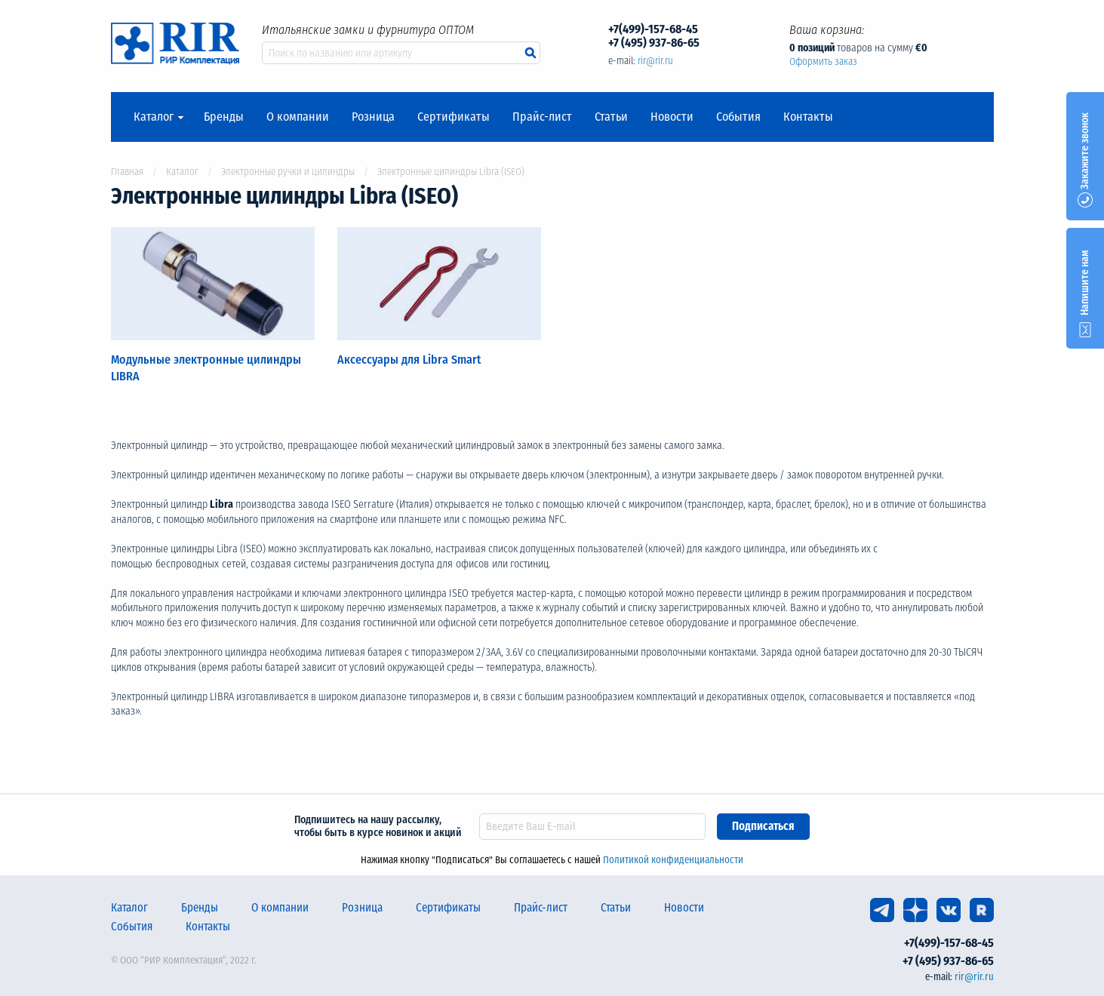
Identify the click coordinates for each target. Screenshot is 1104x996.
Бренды (224, 117)
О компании (297, 117)
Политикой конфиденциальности (673, 859)
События (738, 117)
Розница (373, 117)
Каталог (154, 117)
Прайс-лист (542, 117)
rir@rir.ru (655, 60)
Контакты (808, 117)
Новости (671, 117)
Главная (127, 171)
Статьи (611, 117)
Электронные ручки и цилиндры (288, 171)
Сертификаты (453, 117)
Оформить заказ (823, 61)
